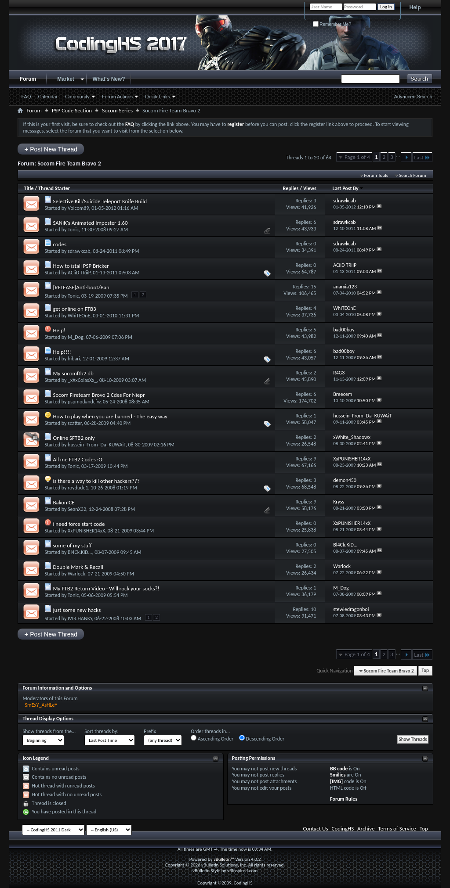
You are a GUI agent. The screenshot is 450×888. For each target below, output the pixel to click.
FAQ (26, 96)
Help (415, 7)
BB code (339, 769)
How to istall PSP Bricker (81, 265)
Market (65, 79)
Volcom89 (78, 208)
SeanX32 (77, 509)
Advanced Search (413, 96)
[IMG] (336, 781)
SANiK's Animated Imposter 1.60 (90, 222)
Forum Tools (376, 175)
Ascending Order (212, 738)
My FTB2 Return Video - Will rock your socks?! (106, 588)
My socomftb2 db (73, 373)
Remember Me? (332, 24)
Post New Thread (50, 149)
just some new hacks (77, 610)
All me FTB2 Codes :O (77, 459)
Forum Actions (117, 96)
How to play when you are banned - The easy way (110, 416)
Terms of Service (397, 828)
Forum (28, 79)
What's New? (108, 79)
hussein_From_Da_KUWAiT (97, 445)
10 (313, 609)
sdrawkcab (79, 251)
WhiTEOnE (79, 316)
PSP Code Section (72, 110)
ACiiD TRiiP (79, 273)
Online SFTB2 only (73, 438)
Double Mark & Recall (78, 567)
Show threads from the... (49, 731)
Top (425, 671)
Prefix (150, 731)
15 (313, 287)
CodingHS (343, 828)
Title (28, 188)
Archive (365, 828)
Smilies (337, 775)
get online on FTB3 (74, 309)
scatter (75, 423)
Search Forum (412, 175)
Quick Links (157, 96)
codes (59, 244)
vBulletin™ (224, 859)
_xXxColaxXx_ (82, 380)
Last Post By (348, 188)
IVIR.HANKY (80, 618)
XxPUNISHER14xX (86, 531)
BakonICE (63, 502)
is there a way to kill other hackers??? (96, 481)
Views (309, 188)
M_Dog (75, 337)
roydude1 (78, 488)
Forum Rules (343, 799)
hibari (74, 359)
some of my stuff (72, 545)
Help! (59, 330)
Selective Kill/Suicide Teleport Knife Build (100, 201)
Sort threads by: (101, 731)
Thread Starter (54, 188)
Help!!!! (62, 352)
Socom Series (117, 110)
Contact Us (315, 828)
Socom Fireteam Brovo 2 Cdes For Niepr (99, 395)
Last (422, 157)
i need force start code (79, 524)
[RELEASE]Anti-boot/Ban (81, 287)
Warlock (76, 574)
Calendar (48, 96)
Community (77, 96)
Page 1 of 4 (357, 157)
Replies (291, 188)
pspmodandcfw (84, 402)
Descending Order (261, 738)
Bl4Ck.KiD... (80, 552)
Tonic (73, 229)
